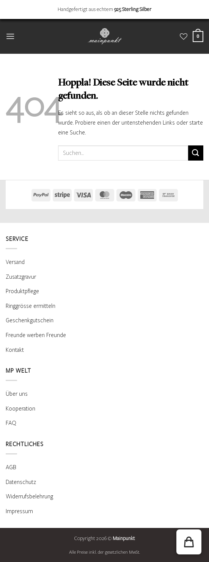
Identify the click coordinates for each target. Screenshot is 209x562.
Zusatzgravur (21, 276)
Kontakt (15, 350)
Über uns (17, 393)
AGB (11, 467)
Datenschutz (21, 482)
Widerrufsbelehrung (29, 496)
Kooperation (20, 408)
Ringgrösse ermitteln (30, 306)
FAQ (11, 423)
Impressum (19, 511)
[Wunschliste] (183, 36)
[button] (10, 36)
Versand (15, 262)
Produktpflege (22, 291)
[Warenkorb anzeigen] (198, 36)
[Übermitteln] (195, 152)
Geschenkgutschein (29, 320)
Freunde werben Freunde (36, 335)
